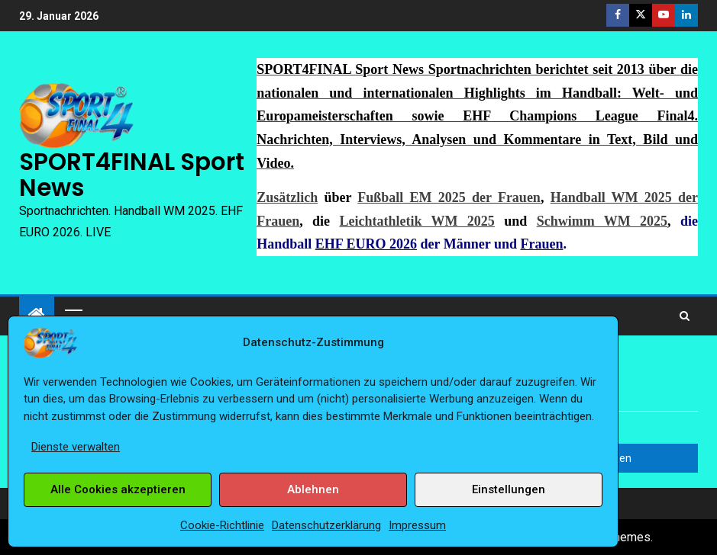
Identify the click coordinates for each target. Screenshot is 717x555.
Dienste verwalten (75, 447)
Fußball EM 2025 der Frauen (449, 197)
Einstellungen (508, 489)
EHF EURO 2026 (366, 244)
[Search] (684, 316)
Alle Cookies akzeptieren (118, 489)
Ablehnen (313, 489)
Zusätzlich (287, 197)
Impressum (417, 525)
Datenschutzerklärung (326, 525)
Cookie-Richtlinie (222, 525)
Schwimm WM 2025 (602, 221)
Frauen (541, 244)
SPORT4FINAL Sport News (131, 174)
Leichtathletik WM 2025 (416, 221)
